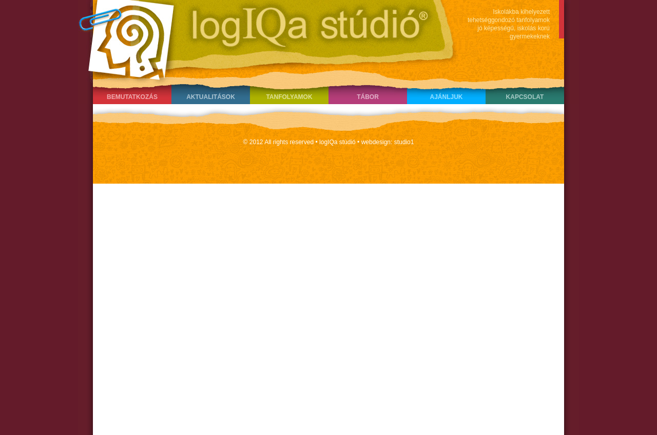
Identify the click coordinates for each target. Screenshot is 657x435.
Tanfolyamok (289, 97)
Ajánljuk (446, 97)
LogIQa (262, 38)
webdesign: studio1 (387, 142)
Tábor (368, 97)
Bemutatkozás (132, 97)
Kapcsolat (525, 97)
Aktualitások (210, 97)
